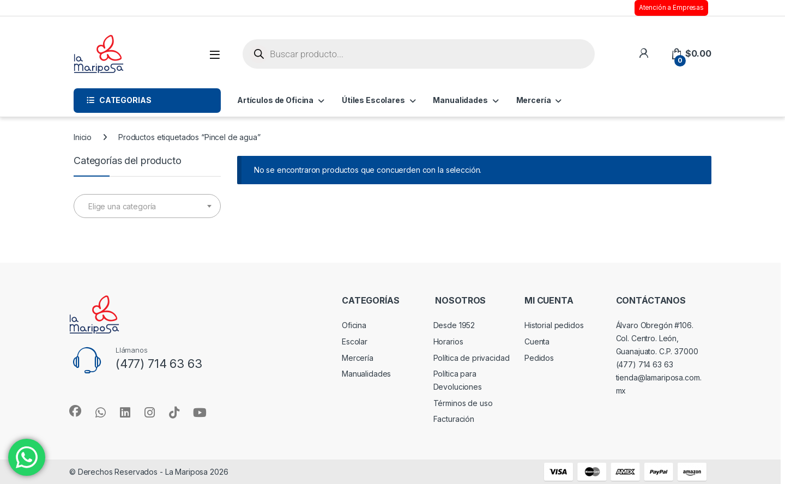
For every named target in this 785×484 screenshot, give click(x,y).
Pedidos (539, 357)
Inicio (83, 137)
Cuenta (537, 341)
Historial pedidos (554, 325)
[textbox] (147, 206)
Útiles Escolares (373, 100)
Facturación (453, 419)
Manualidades (460, 100)
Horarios (448, 341)
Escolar (354, 341)
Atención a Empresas (671, 7)
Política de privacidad (471, 357)
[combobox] (147, 206)
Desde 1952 (454, 325)
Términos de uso (463, 403)
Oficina (354, 325)
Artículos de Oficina (275, 100)
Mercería (533, 100)
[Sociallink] (75, 411)
